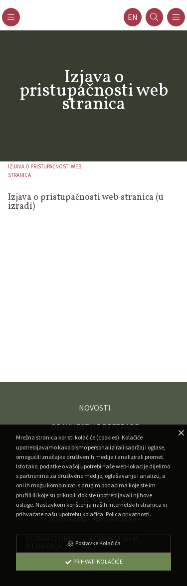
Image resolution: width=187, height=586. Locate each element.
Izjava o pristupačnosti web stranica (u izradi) (86, 202)
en (133, 17)
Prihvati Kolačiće (94, 561)
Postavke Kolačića (94, 543)
